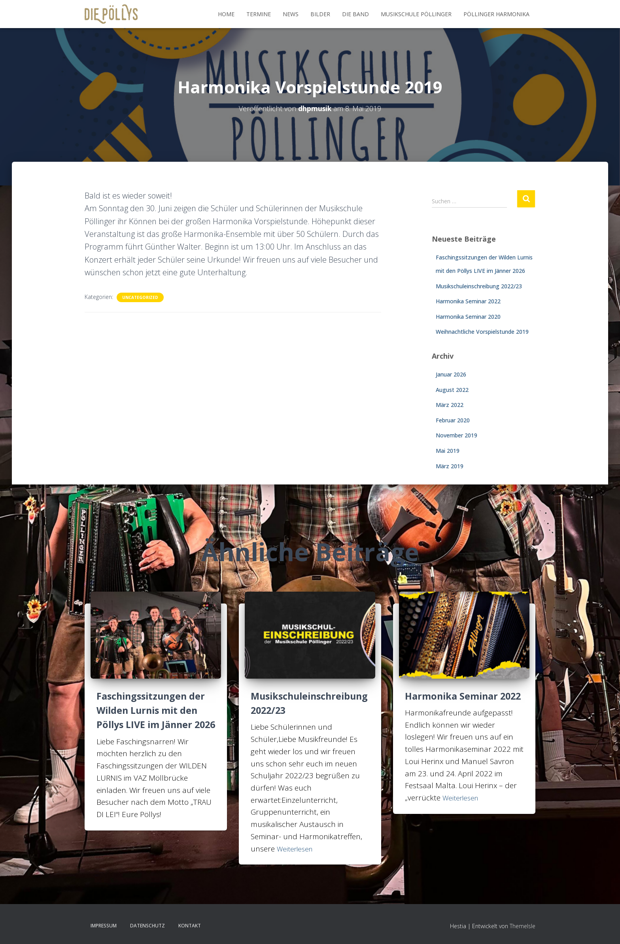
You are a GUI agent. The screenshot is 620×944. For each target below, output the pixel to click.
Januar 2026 (451, 374)
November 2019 (456, 435)
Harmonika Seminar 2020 (468, 316)
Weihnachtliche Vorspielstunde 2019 (482, 331)
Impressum (104, 925)
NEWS (291, 14)
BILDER (320, 14)
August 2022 (452, 389)
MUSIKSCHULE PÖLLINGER (416, 14)
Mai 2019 (447, 450)
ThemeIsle (522, 926)
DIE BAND (355, 14)
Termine (258, 14)
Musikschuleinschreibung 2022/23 (479, 286)
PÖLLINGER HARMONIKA (496, 14)
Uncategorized (140, 297)
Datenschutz (147, 925)
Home (226, 14)
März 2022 (449, 405)
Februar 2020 (453, 420)
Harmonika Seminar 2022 (468, 301)
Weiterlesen (297, 849)
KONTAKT (189, 925)
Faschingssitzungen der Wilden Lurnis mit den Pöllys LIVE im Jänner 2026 (151, 717)
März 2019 (449, 466)
